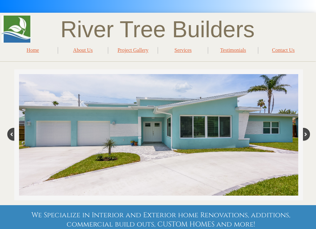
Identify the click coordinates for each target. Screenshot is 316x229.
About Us (83, 50)
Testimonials (233, 50)
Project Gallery (132, 50)
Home (33, 50)
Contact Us (283, 50)
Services (183, 50)
